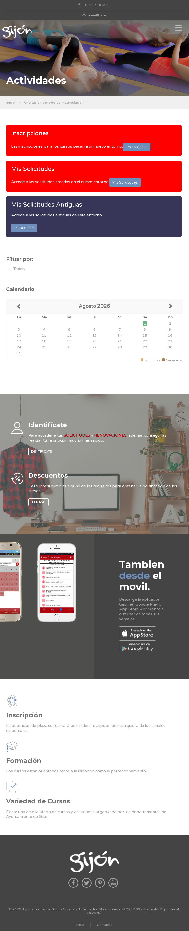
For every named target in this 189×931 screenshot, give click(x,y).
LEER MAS (39, 502)
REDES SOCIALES (97, 5)
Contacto (105, 925)
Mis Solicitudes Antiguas (46, 204)
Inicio (10, 103)
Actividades (136, 147)
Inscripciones (30, 133)
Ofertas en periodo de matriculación (54, 103)
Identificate (97, 15)
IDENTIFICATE (41, 451)
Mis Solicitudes (32, 169)
